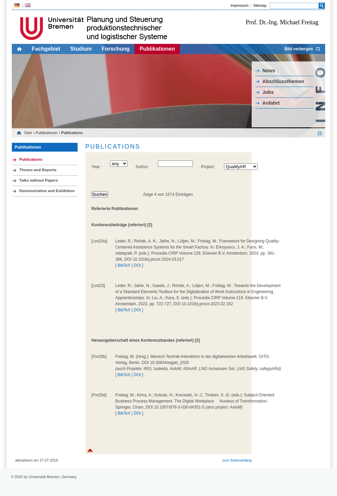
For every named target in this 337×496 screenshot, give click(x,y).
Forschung (116, 49)
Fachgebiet (46, 49)
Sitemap (259, 5)
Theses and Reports (37, 170)
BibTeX (123, 265)
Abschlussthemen (283, 81)
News (268, 70)
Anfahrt (271, 103)
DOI (137, 265)
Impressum (239, 5)
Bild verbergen (298, 49)
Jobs (268, 92)
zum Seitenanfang (237, 460)
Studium (81, 49)
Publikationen (157, 49)
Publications (31, 159)
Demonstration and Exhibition (47, 191)
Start (28, 133)
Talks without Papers (38, 180)
